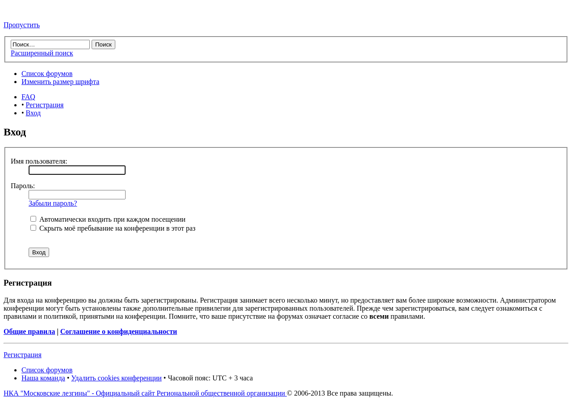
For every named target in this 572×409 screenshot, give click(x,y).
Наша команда (43, 378)
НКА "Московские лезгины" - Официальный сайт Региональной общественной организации (145, 393)
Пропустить (22, 25)
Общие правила (29, 331)
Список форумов (46, 73)
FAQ (28, 97)
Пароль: (23, 186)
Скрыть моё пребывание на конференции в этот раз (112, 228)
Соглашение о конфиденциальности (118, 331)
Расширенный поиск (42, 53)
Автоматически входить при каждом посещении (107, 219)
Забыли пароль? (53, 203)
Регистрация (45, 105)
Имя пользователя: (39, 161)
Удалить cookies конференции (116, 378)
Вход (33, 113)
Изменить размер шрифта (60, 81)
